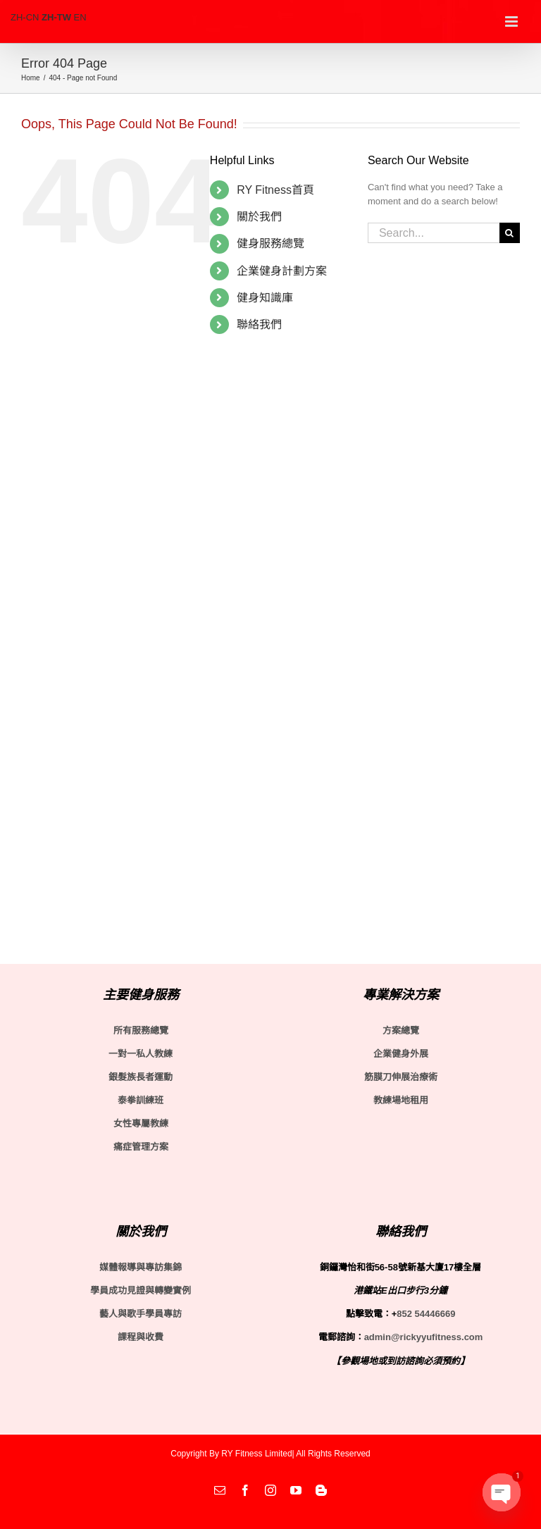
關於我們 (259, 217)
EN (80, 17)
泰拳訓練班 (140, 1100)
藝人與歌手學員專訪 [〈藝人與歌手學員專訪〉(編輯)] (140, 1313)
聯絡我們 (259, 324)
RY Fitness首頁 (275, 190)
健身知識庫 (265, 298)
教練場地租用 (400, 1100)
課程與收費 (140, 1337)
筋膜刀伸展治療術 (400, 1077)
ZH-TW (56, 17)
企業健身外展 (400, 1053)
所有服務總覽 (140, 1030)
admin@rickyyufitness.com (423, 1337)
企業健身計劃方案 (282, 271)
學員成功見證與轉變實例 (140, 1290)
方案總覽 (401, 1030)
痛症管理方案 (140, 1146)
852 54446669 (426, 1313)
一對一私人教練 (140, 1053)
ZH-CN (25, 17)
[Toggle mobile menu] (512, 21)
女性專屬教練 (140, 1123)
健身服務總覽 (270, 243)
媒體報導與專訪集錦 (140, 1267)
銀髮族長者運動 (140, 1077)
